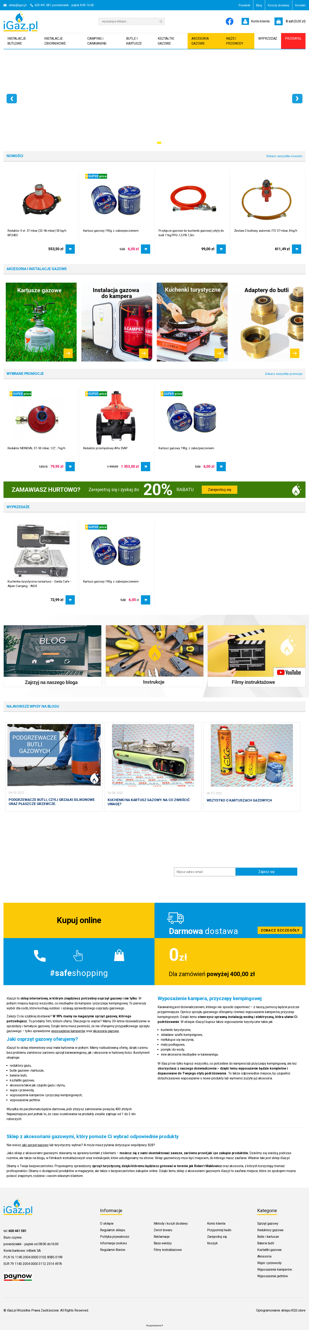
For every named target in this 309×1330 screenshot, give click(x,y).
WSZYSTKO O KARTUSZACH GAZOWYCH (239, 800)
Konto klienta (216, 1221)
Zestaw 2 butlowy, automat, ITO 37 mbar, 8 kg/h (265, 231)
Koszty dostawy (278, 5)
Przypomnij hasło (219, 1228)
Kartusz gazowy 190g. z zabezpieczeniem (111, 231)
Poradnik (244, 5)
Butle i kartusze (268, 1234)
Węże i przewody (269, 1260)
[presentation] (12, 98)
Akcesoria (264, 1254)
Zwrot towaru (163, 1228)
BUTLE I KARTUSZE (134, 41)
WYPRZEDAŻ (267, 38)
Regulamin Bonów (112, 1247)
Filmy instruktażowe (168, 1247)
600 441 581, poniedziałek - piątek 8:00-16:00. (64, 5)
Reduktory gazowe (270, 1228)
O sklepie (107, 1221)
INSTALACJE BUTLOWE (16, 41)
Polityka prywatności (114, 1234)
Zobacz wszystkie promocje (283, 374)
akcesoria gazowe (106, 1029)
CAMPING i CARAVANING (96, 41)
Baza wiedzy (163, 1241)
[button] (151, 143)
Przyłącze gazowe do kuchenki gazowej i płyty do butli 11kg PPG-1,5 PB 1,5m (191, 233)
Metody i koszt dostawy (171, 1221)
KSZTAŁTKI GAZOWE (166, 41)
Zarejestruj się (219, 489)
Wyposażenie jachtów (272, 1274)
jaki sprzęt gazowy (35, 1143)
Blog (259, 5)
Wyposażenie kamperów (274, 1267)
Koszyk (212, 1241)
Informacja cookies (113, 1241)
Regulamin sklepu (112, 1228)
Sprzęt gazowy (267, 1221)
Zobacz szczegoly (230, 918)
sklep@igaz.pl (18, 5)
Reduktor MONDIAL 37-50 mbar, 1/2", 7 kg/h (36, 448)
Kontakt (300, 5)
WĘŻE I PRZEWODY (234, 41)
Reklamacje (162, 1234)
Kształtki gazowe (269, 1247)
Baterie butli (265, 1241)
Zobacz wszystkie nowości (284, 156)
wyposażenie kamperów (68, 1029)
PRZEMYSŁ (293, 38)
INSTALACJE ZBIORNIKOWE (55, 41)
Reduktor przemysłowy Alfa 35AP (105, 448)
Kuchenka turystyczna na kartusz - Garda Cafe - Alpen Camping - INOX (39, 584)
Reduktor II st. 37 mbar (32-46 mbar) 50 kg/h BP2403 (37, 233)
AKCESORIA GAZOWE (200, 41)
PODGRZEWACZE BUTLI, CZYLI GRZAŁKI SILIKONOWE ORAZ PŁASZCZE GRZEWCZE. (52, 802)
